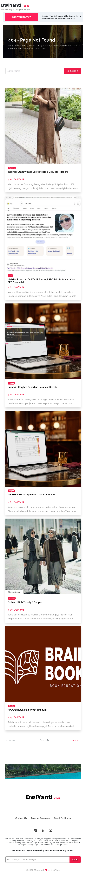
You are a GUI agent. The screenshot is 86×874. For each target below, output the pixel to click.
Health (11, 706)
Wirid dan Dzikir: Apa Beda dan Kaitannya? (31, 494)
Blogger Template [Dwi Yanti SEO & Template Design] (40, 818)
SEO (10, 275)
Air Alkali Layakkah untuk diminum (27, 709)
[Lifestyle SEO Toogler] (81, 6)
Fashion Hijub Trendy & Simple (25, 602)
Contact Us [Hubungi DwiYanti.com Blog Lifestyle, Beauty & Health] (19, 818)
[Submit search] (72, 71)
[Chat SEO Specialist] (38, 860)
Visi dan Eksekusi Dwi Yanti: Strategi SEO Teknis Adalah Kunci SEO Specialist (42, 281)
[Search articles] (34, 71)
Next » (75, 740)
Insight (11, 383)
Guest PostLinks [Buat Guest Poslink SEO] (64, 818)
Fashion (12, 168)
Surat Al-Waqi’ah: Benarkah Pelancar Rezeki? (33, 387)
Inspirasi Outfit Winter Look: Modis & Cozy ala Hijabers (38, 171)
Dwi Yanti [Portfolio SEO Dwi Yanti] (55, 870)
